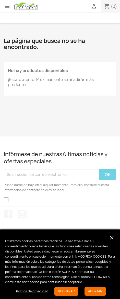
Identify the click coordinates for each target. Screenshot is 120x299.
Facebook (8, 214)
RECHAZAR (66, 291)
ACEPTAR (95, 291)
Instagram (22, 214)
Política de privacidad (32, 291)
